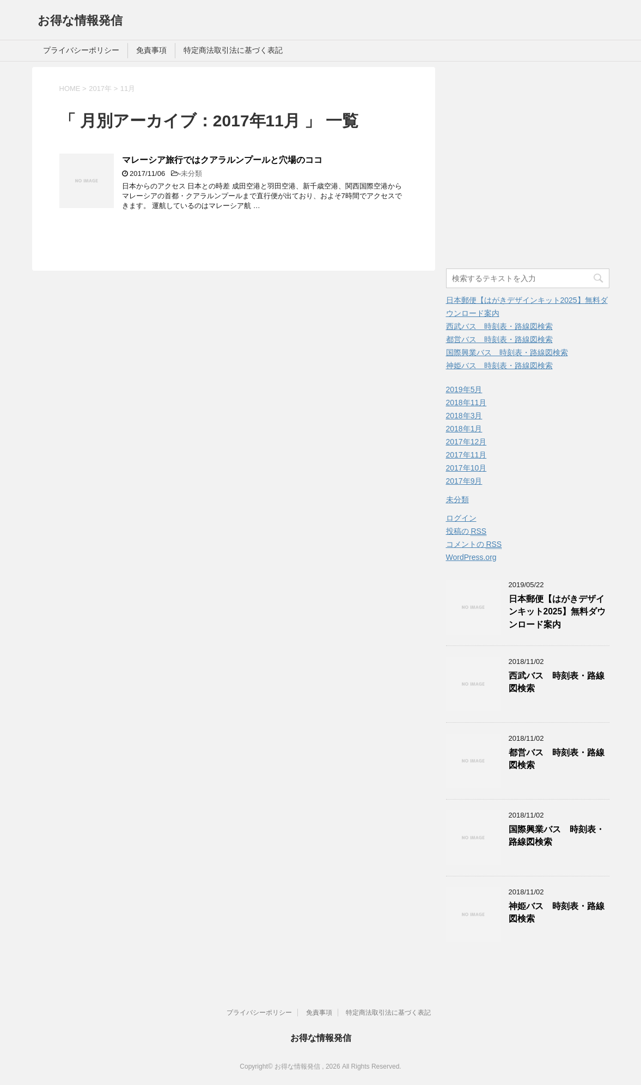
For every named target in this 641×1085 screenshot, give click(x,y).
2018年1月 (464, 428)
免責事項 (151, 50)
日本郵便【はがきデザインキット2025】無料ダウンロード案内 (557, 611)
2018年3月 (464, 415)
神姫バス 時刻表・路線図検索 (499, 365)
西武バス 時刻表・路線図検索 (499, 326)
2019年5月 (464, 389)
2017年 (100, 88)
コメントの (474, 544)
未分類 (191, 173)
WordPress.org (471, 557)
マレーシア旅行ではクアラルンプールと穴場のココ (222, 159)
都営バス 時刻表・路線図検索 (499, 339)
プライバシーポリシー (81, 50)
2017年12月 (466, 441)
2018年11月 (466, 402)
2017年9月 (464, 481)
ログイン (461, 518)
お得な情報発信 (80, 20)
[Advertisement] (537, 171)
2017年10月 (466, 468)
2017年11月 (466, 454)
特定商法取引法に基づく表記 (233, 50)
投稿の (466, 531)
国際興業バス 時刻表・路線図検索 (507, 352)
